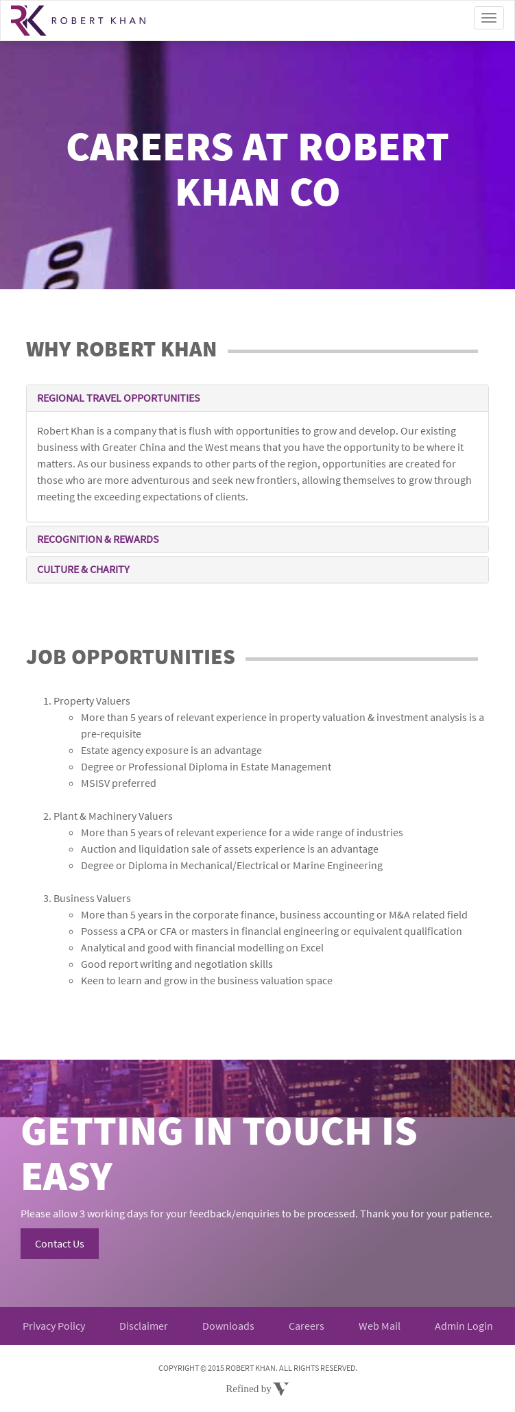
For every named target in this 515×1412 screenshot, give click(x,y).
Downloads (228, 1325)
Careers (306, 1325)
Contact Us (59, 1243)
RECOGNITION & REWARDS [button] (98, 539)
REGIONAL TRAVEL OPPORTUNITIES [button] (118, 397)
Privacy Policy (54, 1325)
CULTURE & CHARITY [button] (83, 569)
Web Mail (379, 1325)
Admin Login (464, 1325)
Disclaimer (143, 1325)
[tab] (258, 398)
